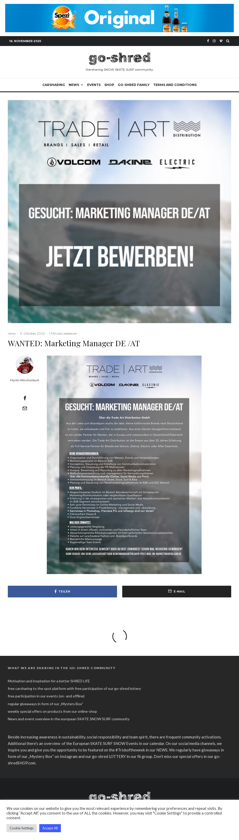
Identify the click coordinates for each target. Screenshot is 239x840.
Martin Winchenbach (24, 380)
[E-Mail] (25, 408)
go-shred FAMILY (134, 85)
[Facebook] (208, 41)
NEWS (74, 85)
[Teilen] (25, 398)
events (94, 85)
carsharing (53, 85)
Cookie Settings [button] (22, 828)
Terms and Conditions (175, 85)
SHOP (109, 85)
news (12, 333)
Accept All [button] (50, 828)
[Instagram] (214, 41)
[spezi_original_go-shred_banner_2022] (119, 6)
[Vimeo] (220, 41)
